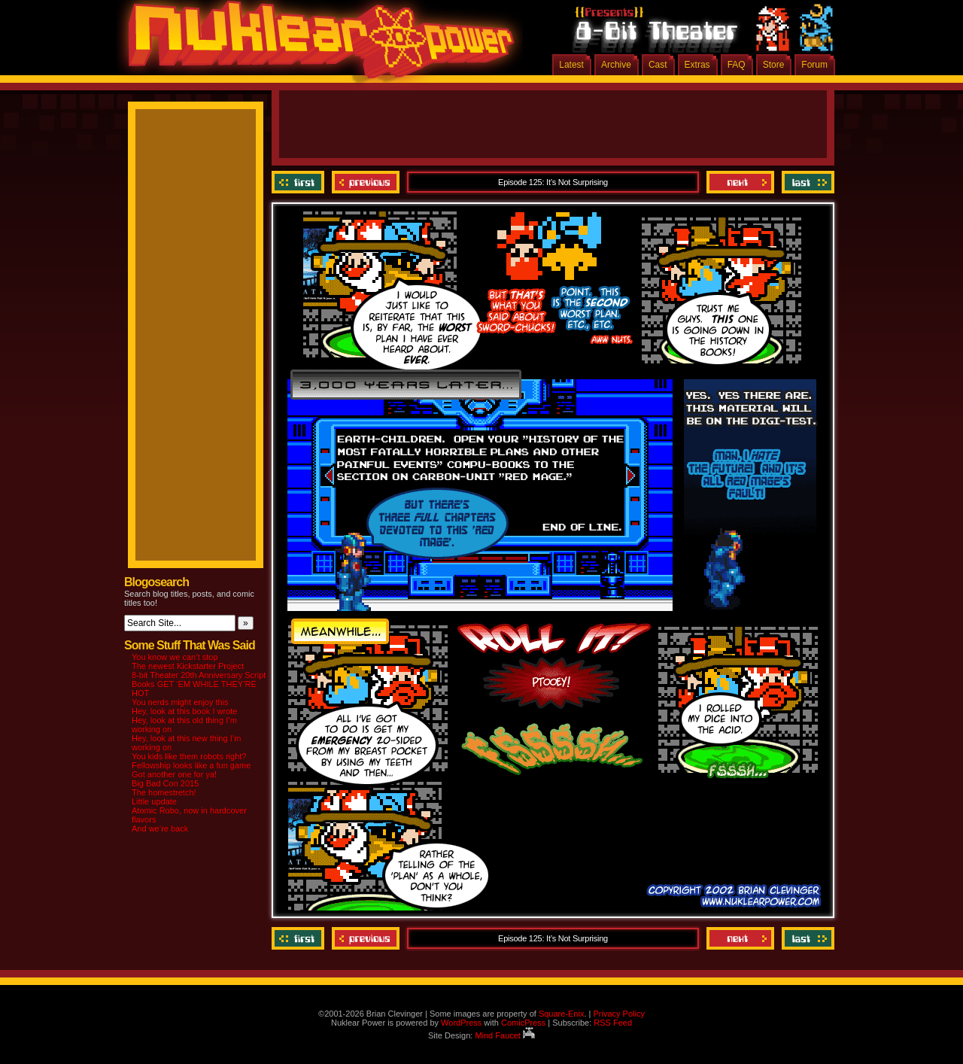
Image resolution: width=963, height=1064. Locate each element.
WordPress (461, 1022)
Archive (616, 64)
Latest (571, 64)
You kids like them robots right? (189, 756)
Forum (814, 64)
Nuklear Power (316, 45)
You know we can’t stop (175, 656)
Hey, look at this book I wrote (184, 711)
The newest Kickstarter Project (188, 665)
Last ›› (806, 182)
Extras (697, 64)
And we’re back (160, 828)
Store (774, 64)
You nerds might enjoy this (180, 702)
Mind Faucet (505, 1035)
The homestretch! (164, 792)
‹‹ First (300, 182)
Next (740, 182)
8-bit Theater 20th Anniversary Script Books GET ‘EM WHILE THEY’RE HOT (199, 684)
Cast (658, 64)
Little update (154, 801)
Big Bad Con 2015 (165, 783)
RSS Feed (613, 1022)
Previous (365, 182)
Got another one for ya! (174, 774)
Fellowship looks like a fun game (191, 765)
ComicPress (523, 1022)
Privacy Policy (618, 1013)
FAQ (737, 64)
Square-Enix (562, 1013)
